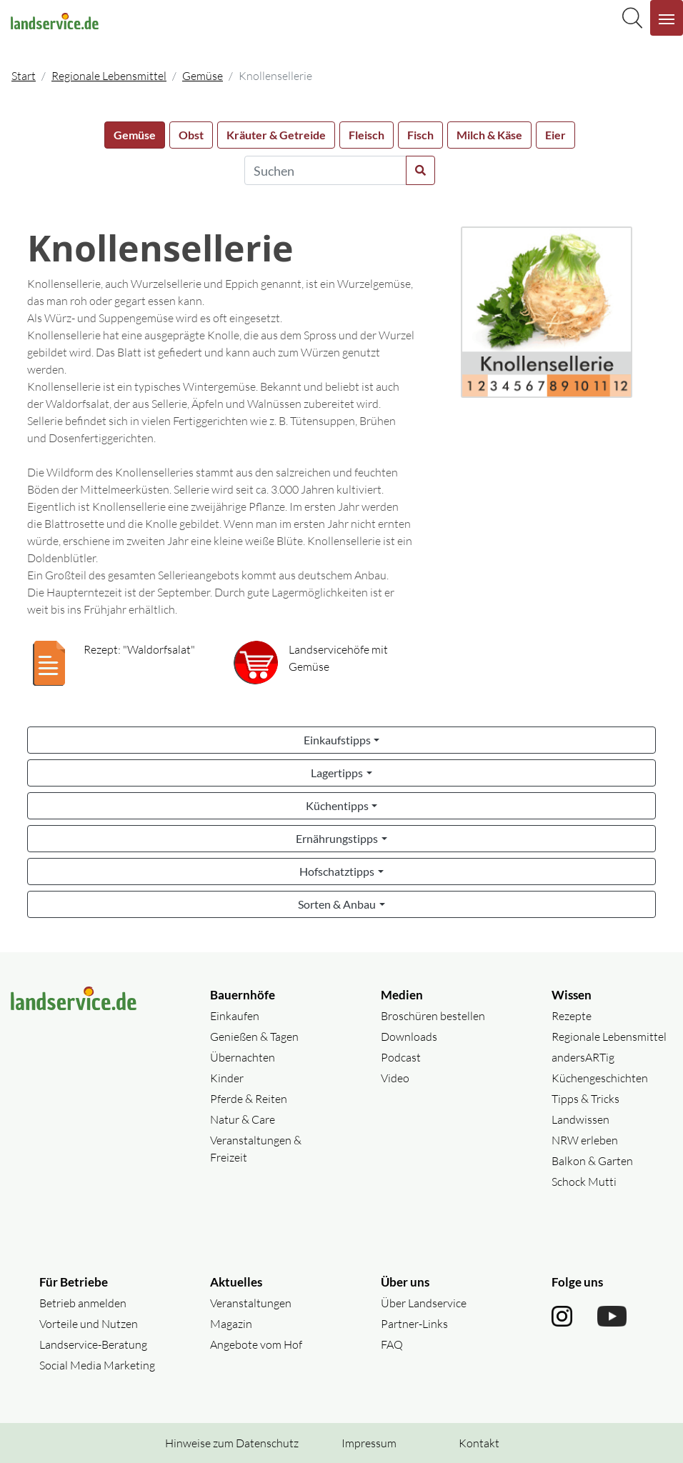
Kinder (227, 1078)
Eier (555, 134)
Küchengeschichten (600, 1078)
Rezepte (572, 1016)
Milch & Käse (489, 134)
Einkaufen (234, 1016)
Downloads (409, 1036)
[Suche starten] (420, 170)
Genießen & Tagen (254, 1036)
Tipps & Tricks (585, 1099)
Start (23, 76)
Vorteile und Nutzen (88, 1324)
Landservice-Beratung (93, 1344)
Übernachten (242, 1057)
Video (395, 1078)
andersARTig (583, 1057)
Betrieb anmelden (82, 1303)
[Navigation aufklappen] (666, 18)
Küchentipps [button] (337, 805)
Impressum (369, 1443)
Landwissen (580, 1119)
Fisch (420, 134)
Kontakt (479, 1443)
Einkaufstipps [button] (337, 740)
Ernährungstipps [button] (337, 838)
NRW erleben (585, 1140)
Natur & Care (242, 1119)
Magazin (231, 1324)
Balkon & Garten (592, 1161)
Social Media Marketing (97, 1365)
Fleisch (366, 134)
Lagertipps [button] (337, 772)
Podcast (401, 1057)
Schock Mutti (584, 1181)
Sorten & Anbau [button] (337, 904)
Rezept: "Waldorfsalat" (139, 649)
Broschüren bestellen (433, 1016)
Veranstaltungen (250, 1303)
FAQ (392, 1344)
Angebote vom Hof (256, 1344)
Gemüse (202, 76)
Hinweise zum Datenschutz (232, 1443)
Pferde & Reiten (248, 1099)
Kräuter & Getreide (276, 134)
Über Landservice (424, 1303)
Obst (191, 134)
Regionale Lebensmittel (108, 76)
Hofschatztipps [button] (336, 871)
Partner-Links (414, 1324)
